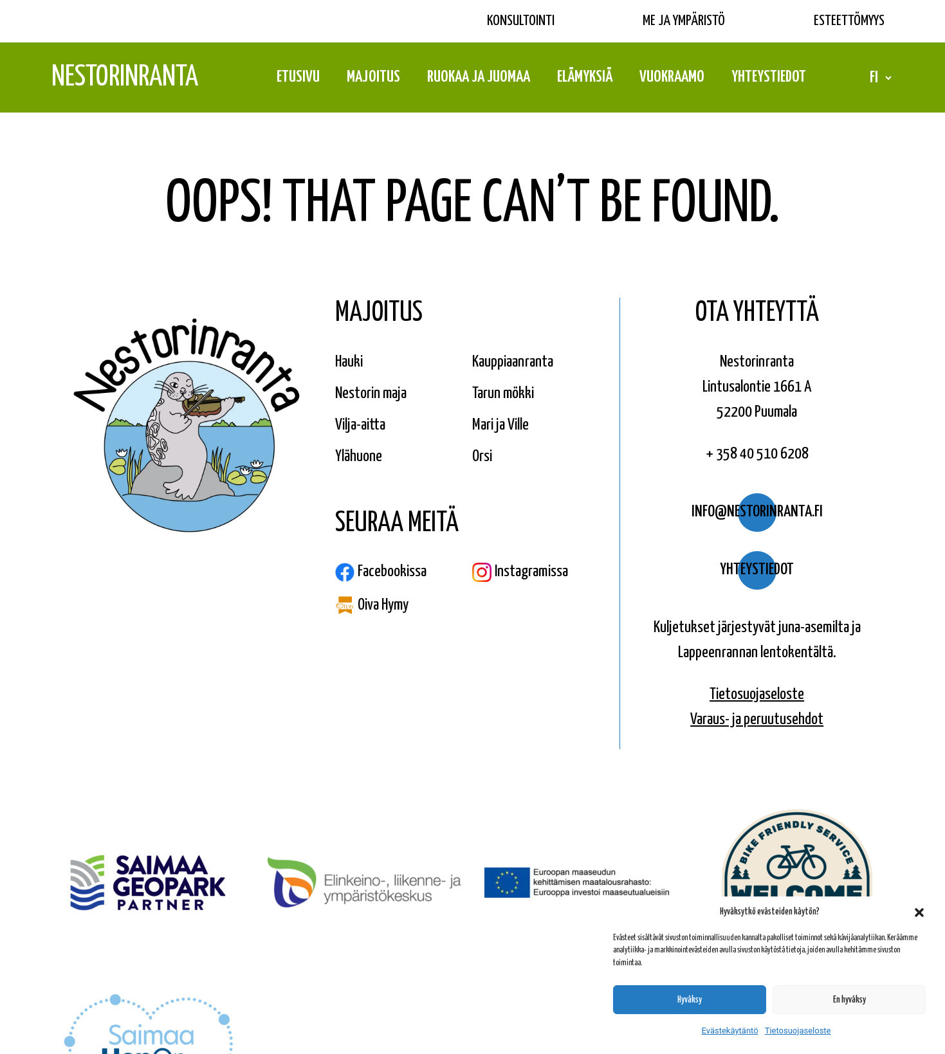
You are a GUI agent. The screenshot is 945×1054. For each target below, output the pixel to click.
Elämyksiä (584, 77)
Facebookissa (381, 572)
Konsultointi (521, 21)
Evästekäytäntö (730, 1030)
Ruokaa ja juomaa (478, 77)
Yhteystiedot (768, 77)
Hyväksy (689, 999)
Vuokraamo (671, 77)
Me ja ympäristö (684, 21)
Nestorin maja (371, 393)
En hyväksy (849, 999)
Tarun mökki (503, 393)
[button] (919, 912)
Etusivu (298, 77)
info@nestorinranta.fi (757, 512)
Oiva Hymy (371, 605)
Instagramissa (520, 572)
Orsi (482, 456)
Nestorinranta (124, 77)
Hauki (349, 362)
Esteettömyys (849, 21)
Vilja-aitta (360, 425)
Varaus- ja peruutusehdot (756, 719)
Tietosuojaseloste (798, 1030)
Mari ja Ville (500, 425)
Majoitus (373, 77)
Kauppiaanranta (512, 362)
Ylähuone (358, 456)
